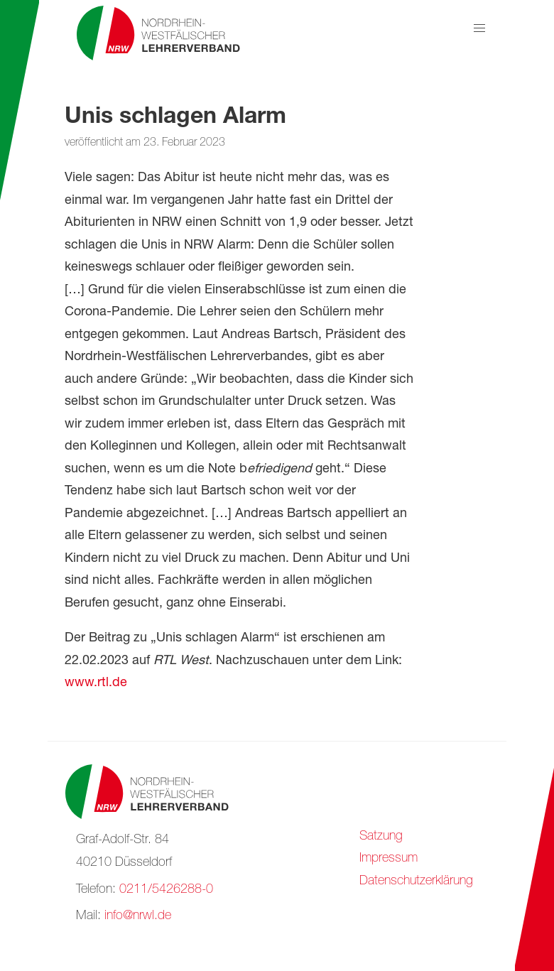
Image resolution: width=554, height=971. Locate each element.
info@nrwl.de (137, 916)
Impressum (388, 858)
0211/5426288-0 (166, 890)
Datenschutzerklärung (416, 881)
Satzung (381, 836)
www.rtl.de (96, 683)
